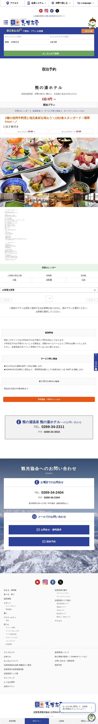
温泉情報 (7, 587)
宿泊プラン (37, 721)
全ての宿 (88, 31)
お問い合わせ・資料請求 (64, 649)
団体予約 (51, 529)
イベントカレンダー (13, 619)
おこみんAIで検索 (50, 53)
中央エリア (60, 598)
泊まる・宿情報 (10, 578)
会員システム (37, 3)
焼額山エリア (61, 595)
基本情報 (12, 721)
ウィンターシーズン (63, 584)
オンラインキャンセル (73, 111)
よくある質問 (9, 670)
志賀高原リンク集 (11, 662)
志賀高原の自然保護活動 (13, 657)
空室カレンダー (86, 721)
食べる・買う (9, 582)
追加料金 (36, 111)
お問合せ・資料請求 (51, 517)
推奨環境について (62, 640)
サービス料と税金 (52, 111)
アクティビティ (10, 605)
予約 (7, 608)
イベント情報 (10, 615)
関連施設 (9, 597)
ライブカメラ (9, 640)
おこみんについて (11, 649)
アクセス (14, 3)
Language (86, 3)
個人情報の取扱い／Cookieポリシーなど (71, 644)
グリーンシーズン (12, 625)
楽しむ (6, 612)
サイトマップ (9, 666)
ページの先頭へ (96, 364)
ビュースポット (11, 594)
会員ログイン (9, 674)
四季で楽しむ (62, 3)
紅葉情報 (9, 632)
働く (5, 601)
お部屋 (61, 721)
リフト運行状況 (11, 622)
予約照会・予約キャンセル (49, 387)
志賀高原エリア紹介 (63, 588)
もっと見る (86, 245)
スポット (7, 591)
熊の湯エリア (61, 601)
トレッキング (10, 629)
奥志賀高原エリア (63, 591)
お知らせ (7, 644)
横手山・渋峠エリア (63, 605)
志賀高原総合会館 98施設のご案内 (17, 653)
